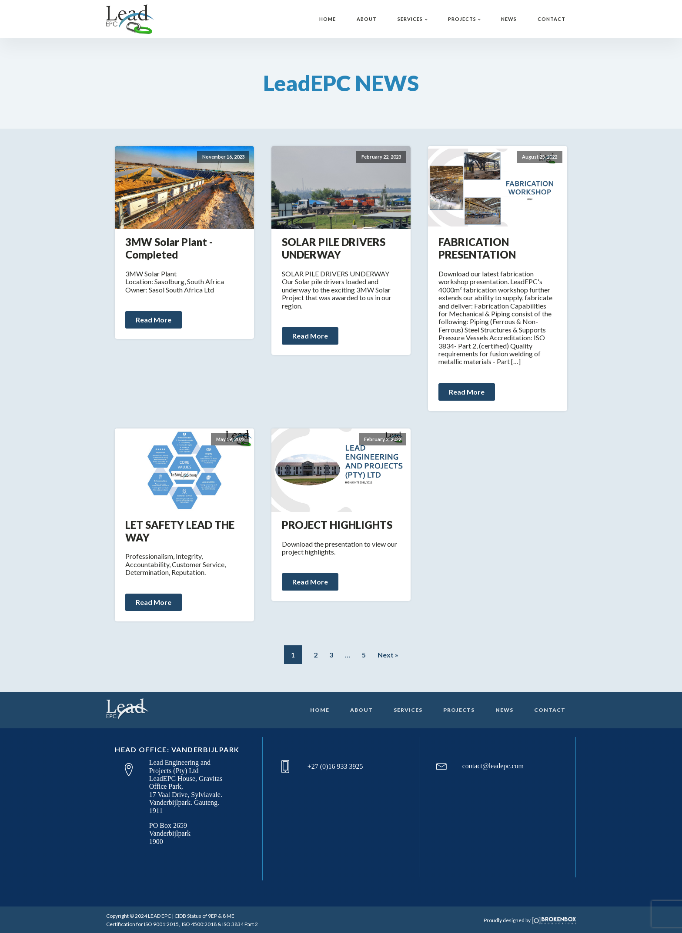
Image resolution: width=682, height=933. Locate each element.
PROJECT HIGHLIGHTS (337, 525)
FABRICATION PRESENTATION (477, 248)
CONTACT (551, 19)
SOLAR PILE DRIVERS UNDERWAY (333, 248)
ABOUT (367, 19)
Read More (153, 319)
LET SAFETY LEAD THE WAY (179, 531)
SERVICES (410, 19)
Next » (388, 655)
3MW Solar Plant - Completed (169, 248)
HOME (327, 19)
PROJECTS (462, 19)
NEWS (509, 19)
